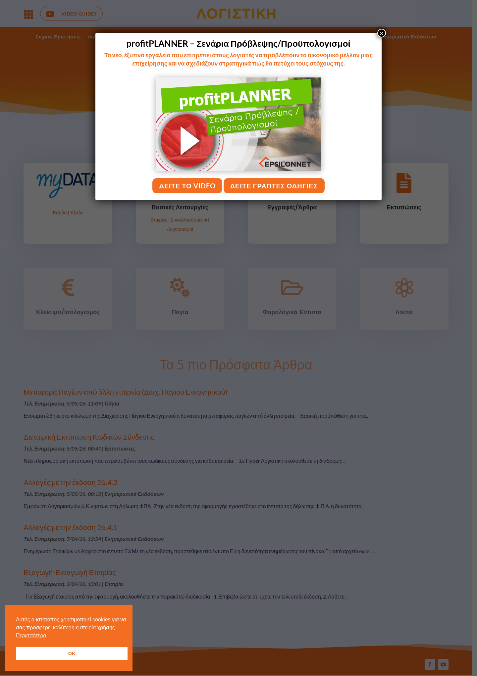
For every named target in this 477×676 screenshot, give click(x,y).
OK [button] (72, 653)
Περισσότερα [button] (31, 635)
